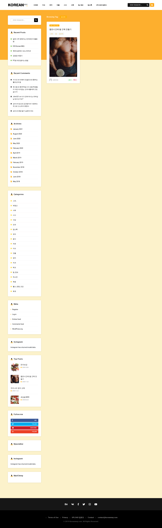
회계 (14, 291)
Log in (14, 314)
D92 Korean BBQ (18, 46)
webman (55, 80)
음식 (14, 239)
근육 (52, 33)
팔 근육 (61, 33)
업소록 (90, 5)
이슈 (43, 5)
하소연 (15, 277)
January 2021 (18, 129)
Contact (91, 517)
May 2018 (16, 181)
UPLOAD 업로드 (101, 5)
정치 (14, 258)
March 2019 (17, 158)
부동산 (15, 205)
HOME (36, 5)
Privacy (65, 517)
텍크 (14, 267)
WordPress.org (17, 329)
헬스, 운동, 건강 (54, 25)
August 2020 (17, 134)
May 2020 (16, 143)
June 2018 (16, 177)
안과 (14, 225)
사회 (72, 5)
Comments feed (18, 324)
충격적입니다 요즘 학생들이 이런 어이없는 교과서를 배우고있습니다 (25, 89)
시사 (65, 5)
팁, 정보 (80, 5)
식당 (14, 220)
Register (15, 309)
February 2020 (18, 148)
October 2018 (17, 172)
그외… (15, 201)
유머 (50, 5)
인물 (58, 5)
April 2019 (16, 153)
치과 (14, 263)
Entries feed (16, 319)
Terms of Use (53, 517)
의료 (14, 244)
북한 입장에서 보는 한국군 (22, 51)
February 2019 (18, 162)
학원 (14, 282)
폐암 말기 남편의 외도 (25, 111)
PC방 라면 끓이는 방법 (20, 60)
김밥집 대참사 (17, 56)
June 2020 (16, 139)
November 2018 (18, 167)
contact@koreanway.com (107, 517)
